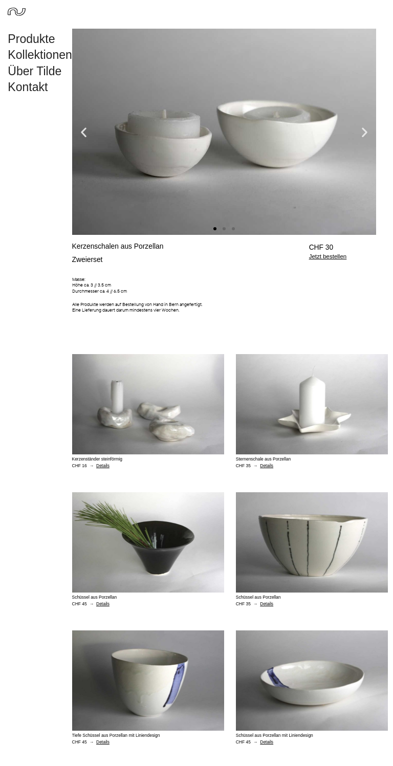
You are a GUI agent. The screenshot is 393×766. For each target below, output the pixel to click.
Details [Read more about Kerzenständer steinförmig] (103, 465)
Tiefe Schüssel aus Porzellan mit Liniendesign (116, 735)
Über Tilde (34, 71)
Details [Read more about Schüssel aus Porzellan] (103, 603)
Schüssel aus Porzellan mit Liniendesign (274, 735)
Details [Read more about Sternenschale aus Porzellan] (266, 465)
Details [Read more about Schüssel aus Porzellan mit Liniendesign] (266, 742)
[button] (83, 131)
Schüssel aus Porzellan (94, 597)
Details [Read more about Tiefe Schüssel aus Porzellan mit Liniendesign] (103, 742)
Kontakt (28, 87)
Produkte (34, 39)
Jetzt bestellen (328, 256)
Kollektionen (42, 54)
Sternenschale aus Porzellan (263, 459)
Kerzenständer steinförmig (97, 459)
